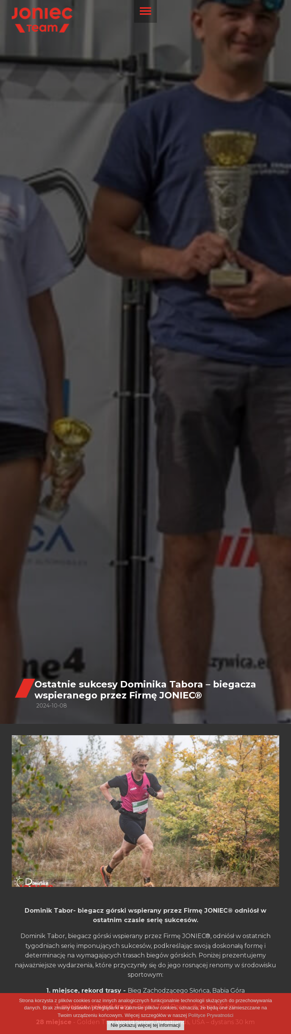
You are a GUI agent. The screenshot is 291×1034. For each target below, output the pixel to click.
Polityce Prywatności (210, 1016)
